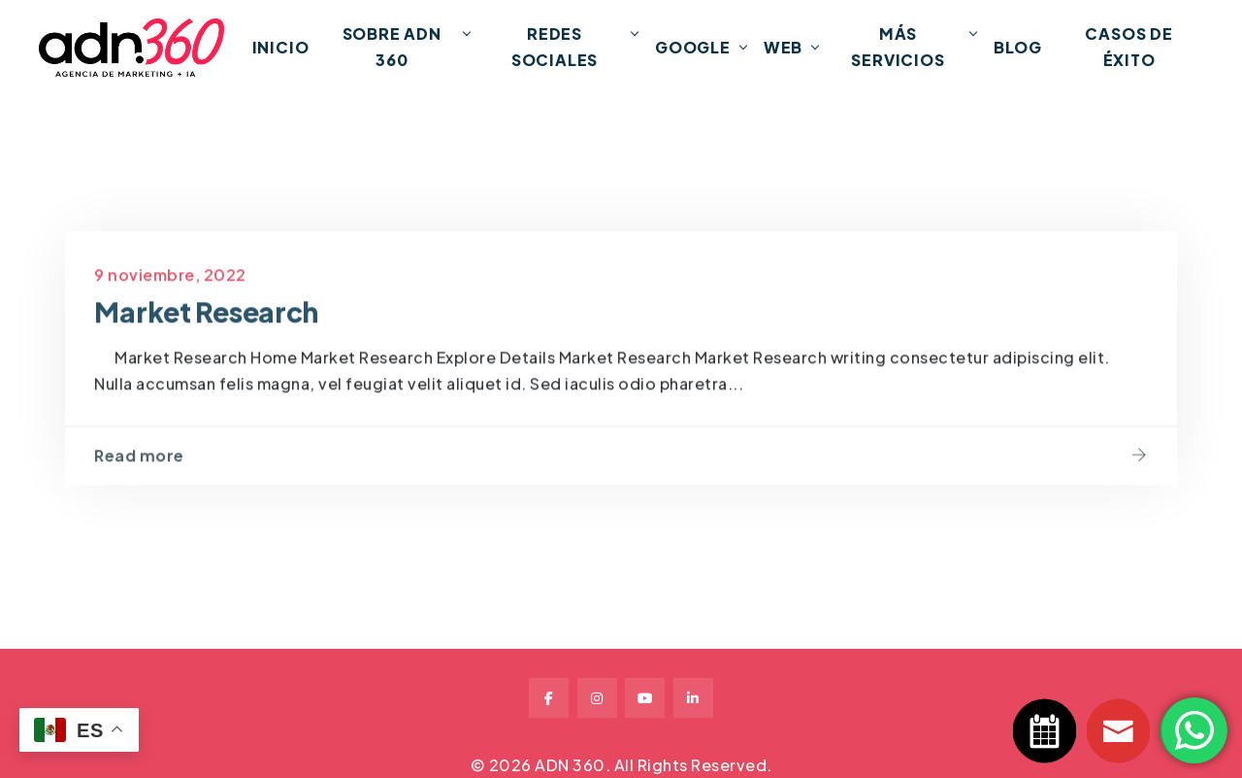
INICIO (281, 47)
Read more (139, 480)
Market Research (206, 336)
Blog (1018, 47)
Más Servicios (897, 46)
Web (783, 47)
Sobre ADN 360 (392, 46)
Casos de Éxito (1128, 46)
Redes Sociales (554, 46)
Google (693, 47)
